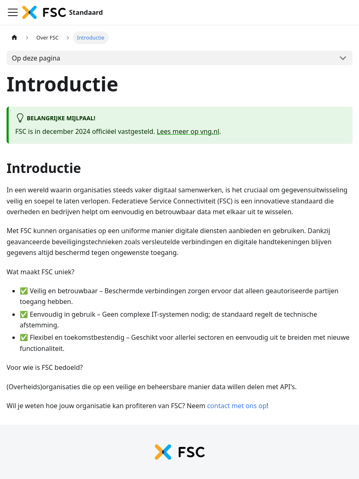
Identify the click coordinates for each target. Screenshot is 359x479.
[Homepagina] (14, 37)
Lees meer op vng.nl (188, 131)
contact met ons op (236, 405)
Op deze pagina (36, 58)
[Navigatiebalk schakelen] (13, 12)
